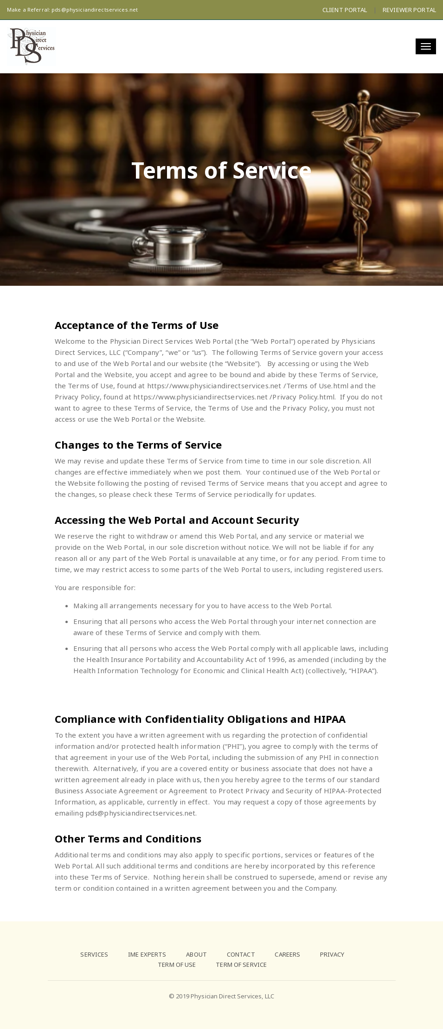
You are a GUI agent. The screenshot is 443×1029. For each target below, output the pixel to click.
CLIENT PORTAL (344, 10)
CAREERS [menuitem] (287, 954)
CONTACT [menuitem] (241, 954)
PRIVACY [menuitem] (332, 954)
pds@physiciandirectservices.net (94, 9)
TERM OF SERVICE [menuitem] (241, 964)
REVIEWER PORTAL (409, 10)
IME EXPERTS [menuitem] (147, 954)
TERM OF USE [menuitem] (177, 964)
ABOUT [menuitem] (196, 954)
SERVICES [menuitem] (94, 954)
